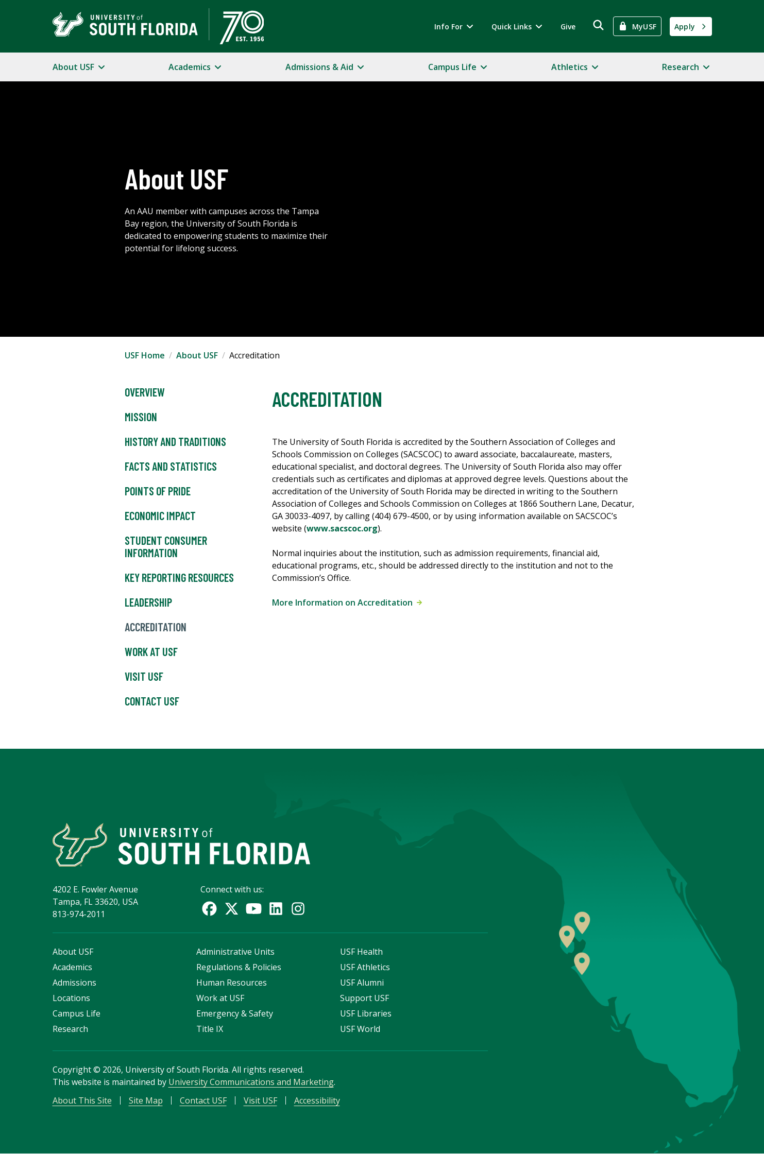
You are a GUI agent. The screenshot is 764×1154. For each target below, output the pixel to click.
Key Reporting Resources (179, 578)
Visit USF (144, 676)
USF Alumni (362, 982)
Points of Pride (158, 491)
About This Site (82, 1100)
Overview (145, 392)
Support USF (364, 998)
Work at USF (151, 652)
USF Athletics (365, 967)
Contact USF (152, 701)
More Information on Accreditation (347, 602)
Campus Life (76, 1013)
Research (70, 1029)
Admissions (74, 982)
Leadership (148, 602)
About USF (197, 355)
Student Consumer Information (166, 547)
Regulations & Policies (238, 967)
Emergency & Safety (234, 1013)
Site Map (146, 1100)
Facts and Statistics (171, 466)
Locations (71, 998)
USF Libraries (366, 1013)
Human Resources (231, 982)
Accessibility (317, 1100)
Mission (141, 417)
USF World (360, 1029)
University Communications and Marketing (251, 1082)
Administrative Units (235, 951)
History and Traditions (175, 442)
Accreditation (155, 627)
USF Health (361, 951)
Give (568, 26)
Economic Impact (160, 516)
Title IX (209, 1029)
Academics (72, 967)
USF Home (145, 355)
